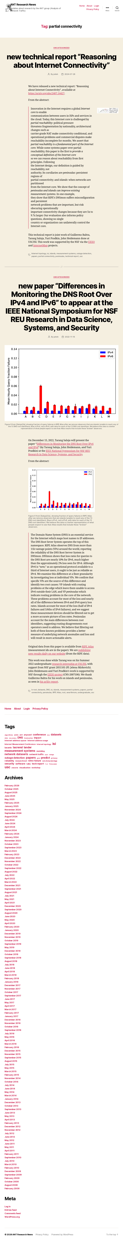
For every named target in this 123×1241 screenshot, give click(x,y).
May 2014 (9, 1092)
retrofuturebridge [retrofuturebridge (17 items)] (49, 761)
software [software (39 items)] (20, 763)
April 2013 (10, 1119)
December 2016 (13, 1020)
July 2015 (9, 1064)
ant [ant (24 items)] (21, 735)
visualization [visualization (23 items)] (24, 767)
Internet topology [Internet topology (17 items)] (44, 744)
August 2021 (11, 892)
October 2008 (12, 1181)
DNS (48, 690)
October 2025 (11, 789)
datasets (41, 690)
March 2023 (11, 851)
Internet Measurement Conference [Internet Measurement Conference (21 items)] (20, 744)
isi (48, 253)
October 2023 (11, 844)
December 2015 (13, 1051)
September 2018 (13, 958)
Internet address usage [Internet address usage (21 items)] (38, 740)
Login (96, 6)
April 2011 (9, 1150)
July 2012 (9, 1133)
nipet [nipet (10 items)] (46, 754)
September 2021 (13, 889)
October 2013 (11, 1106)
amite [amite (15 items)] (16, 735)
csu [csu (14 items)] (48, 735)
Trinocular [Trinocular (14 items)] (53, 764)
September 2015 (13, 1057)
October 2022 (11, 865)
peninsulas (59, 256)
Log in (7, 1206)
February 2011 (12, 1154)
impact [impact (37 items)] (37, 737)
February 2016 (12, 1047)
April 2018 (10, 971)
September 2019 (13, 944)
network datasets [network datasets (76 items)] (16, 754)
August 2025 (11, 792)
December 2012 (12, 1126)
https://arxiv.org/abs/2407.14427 (46, 93)
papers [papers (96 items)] (31, 757)
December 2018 (13, 951)
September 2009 (13, 1175)
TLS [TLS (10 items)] (46, 764)
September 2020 (13, 909)
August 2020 (11, 913)
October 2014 (11, 1082)
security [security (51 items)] (9, 763)
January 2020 (12, 930)
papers (34, 256)
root (63, 692)
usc (81, 256)
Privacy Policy (92, 9)
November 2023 (13, 840)
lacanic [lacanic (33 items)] (8, 747)
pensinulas (47, 692)
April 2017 (10, 1006)
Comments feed (13, 1213)
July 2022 (9, 875)
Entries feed (11, 1210)
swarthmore (71, 692)
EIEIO (91, 242)
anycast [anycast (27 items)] (28, 735)
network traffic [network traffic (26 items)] (36, 754)
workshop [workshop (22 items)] (36, 767)
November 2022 (13, 861)
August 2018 (11, 961)
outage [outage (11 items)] (51, 754)
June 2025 (10, 796)
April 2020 (10, 923)
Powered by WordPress (62, 1234)
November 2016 (13, 1023)
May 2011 (9, 1147)
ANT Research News (23, 4)
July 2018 (9, 964)
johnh (55, 74)
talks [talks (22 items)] (28, 764)
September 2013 (13, 1109)
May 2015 (9, 1068)
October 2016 (11, 1026)
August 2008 (11, 1185)
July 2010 (9, 1161)
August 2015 (11, 1061)
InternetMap (40, 245)
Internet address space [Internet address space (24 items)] (15, 740)
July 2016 (9, 1033)
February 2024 (12, 834)
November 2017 (12, 989)
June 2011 (10, 1144)
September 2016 (13, 1030)
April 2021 (10, 902)
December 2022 (13, 858)
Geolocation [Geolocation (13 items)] (28, 738)
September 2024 (13, 813)
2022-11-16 (70, 337)
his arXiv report (49, 681)
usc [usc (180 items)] (7, 767)
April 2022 (10, 878)
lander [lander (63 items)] (28, 747)
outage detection (84, 253)
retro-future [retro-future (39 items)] (34, 760)
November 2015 (13, 1054)
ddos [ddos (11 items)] (6, 738)
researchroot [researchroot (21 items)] (21, 761)
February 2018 (12, 978)
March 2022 (11, 882)
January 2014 (11, 1099)
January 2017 (11, 1016)
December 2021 (12, 885)
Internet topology (39, 253)
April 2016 (10, 1040)
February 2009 (12, 1178)
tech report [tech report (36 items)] (38, 763)
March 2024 (11, 830)
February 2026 (12, 785)
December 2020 (13, 906)
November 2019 (13, 937)
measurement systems (66, 253)
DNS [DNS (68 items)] (20, 737)
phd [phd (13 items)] (38, 758)
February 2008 (12, 1188)
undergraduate (84, 692)
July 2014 (9, 1085)
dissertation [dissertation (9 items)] (13, 738)
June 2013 (10, 1113)
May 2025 (10, 799)
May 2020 (10, 920)
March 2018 (10, 975)
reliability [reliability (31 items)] (9, 760)
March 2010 (11, 1164)
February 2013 (12, 1123)
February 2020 (12, 927)
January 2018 (11, 982)
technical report (72, 256)
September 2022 (13, 868)
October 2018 (11, 954)
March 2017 (10, 1009)
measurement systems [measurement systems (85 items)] (20, 750)
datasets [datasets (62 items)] (56, 734)
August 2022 (11, 871)
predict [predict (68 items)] (45, 757)
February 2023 (12, 854)
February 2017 (12, 1013)
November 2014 (13, 1078)
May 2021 (9, 899)
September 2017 (13, 995)
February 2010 (12, 1168)
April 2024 (10, 827)
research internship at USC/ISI (69, 664)
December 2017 (12, 985)
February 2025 (12, 803)
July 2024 (10, 820)
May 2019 (9, 947)
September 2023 (13, 847)
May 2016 (9, 1037)
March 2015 (10, 1071)
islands (52, 253)
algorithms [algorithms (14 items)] (9, 735)
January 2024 (12, 837)
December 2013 (13, 1102)
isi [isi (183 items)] (54, 744)
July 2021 (9, 896)
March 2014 (10, 1095)
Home (82, 6)
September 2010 (13, 1157)
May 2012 (9, 1140)
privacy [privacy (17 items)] (54, 758)
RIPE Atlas (88, 646)
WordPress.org (12, 1217)
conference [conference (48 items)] (39, 734)
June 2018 (10, 968)
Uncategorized (61, 48)
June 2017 (10, 999)
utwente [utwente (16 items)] (14, 768)
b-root (34, 690)
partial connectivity (46, 256)
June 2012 (10, 1137)
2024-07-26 (70, 74)
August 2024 (11, 816)
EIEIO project (55, 674)
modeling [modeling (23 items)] (40, 751)
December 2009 (13, 1171)
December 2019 (13, 933)
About (89, 6)
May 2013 (9, 1116)
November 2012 (12, 1130)
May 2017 (9, 1002)
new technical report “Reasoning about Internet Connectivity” (61, 60)
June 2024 (10, 823)
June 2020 (10, 916)
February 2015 (12, 1075)
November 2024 (13, 809)
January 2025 (12, 806)
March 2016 (10, 1044)
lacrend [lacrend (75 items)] (18, 747)
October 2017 (11, 992)
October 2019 (11, 940)
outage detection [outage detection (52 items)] (15, 757)
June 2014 (10, 1088)
